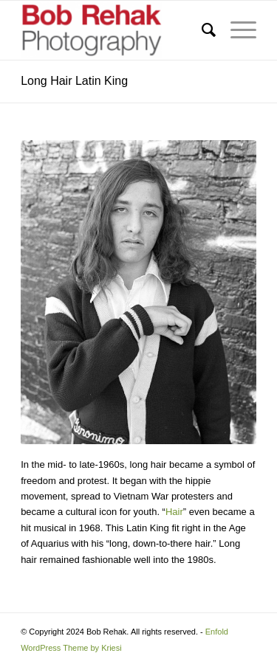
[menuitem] (201, 30)
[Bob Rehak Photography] (115, 30)
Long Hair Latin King (74, 81)
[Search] (201, 30)
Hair (174, 511)
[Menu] (236, 30)
